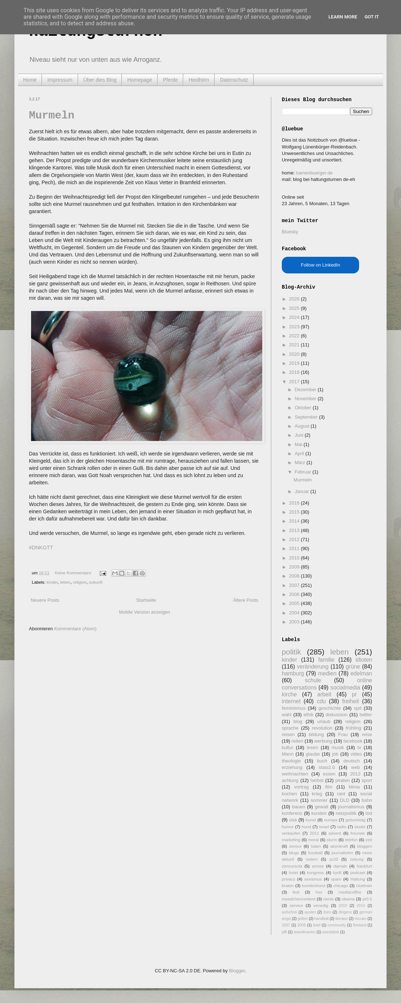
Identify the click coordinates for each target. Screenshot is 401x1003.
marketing (291, 839)
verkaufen (291, 833)
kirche (289, 694)
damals (340, 866)
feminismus (294, 708)
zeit (369, 839)
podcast (357, 872)
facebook (352, 741)
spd (358, 708)
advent (334, 833)
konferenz (292, 813)
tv (359, 747)
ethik (308, 714)
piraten (342, 780)
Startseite (146, 600)
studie (360, 826)
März (301, 462)
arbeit (324, 694)
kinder (52, 582)
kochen (289, 793)
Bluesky (290, 231)
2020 (295, 354)
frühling (353, 728)
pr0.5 (367, 898)
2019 (295, 363)
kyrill (337, 872)
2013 (295, 530)
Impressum (59, 80)
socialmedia (345, 687)
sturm (332, 839)
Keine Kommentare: (74, 572)
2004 (295, 612)
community (337, 925)
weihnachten (295, 774)
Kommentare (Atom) (75, 628)
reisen (288, 734)
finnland (359, 925)
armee (318, 866)
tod (369, 813)
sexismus (313, 879)
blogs (294, 852)
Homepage (139, 80)
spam (336, 879)
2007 (295, 585)
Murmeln (51, 115)
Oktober (304, 407)
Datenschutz (234, 80)
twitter (365, 714)
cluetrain (364, 885)
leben (65, 582)
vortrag (301, 787)
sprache (290, 728)
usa (293, 819)
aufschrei (289, 912)
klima (354, 787)
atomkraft (339, 846)
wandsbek (330, 932)
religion (80, 582)
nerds (328, 898)
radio (341, 826)
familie (326, 660)
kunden (319, 813)
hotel (293, 872)
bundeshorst (313, 885)
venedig (321, 905)
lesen (312, 747)
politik (291, 652)
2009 (295, 567)
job (335, 754)
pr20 (333, 859)
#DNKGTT (41, 547)
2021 (295, 344)
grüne (353, 666)
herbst (316, 780)
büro (327, 912)
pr (354, 694)
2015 (295, 512)
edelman (361, 673)
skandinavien (305, 932)
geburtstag (355, 819)
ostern (312, 859)
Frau (343, 734)
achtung (290, 780)
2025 (295, 308)
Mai (299, 444)
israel (324, 826)
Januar (302, 491)
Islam (316, 846)
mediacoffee (350, 892)
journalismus (351, 806)
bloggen (364, 846)
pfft (284, 932)
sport (367, 780)
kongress (315, 872)
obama (348, 898)
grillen (303, 919)
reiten (297, 741)
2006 (295, 594)
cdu (321, 701)
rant (341, 793)
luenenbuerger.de (314, 173)
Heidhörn (199, 80)
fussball (315, 852)
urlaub (323, 721)
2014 (295, 521)
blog (297, 721)
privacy (288, 879)
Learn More (342, 17)
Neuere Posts (45, 600)
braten (288, 885)
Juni (300, 435)
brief (316, 925)
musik (338, 747)
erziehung (292, 767)
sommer (319, 800)
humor (288, 826)
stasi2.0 (327, 767)
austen (310, 912)
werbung (323, 741)
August (303, 426)
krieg (317, 793)
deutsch (351, 761)
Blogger (237, 970)
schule (313, 680)
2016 (295, 503)
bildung (316, 734)
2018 (295, 372)
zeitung (357, 859)
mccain (360, 919)
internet (291, 701)
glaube (313, 754)
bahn (367, 800)
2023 (295, 326)
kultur (287, 747)
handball (321, 919)
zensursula (292, 866)
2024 (295, 317)
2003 (295, 621)
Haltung (357, 879)
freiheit (350, 701)
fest (296, 892)
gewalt (321, 806)
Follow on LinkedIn (320, 265)
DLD (344, 800)
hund (306, 826)
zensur (295, 846)
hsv (319, 892)
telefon (351, 839)
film (328, 787)
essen (329, 774)
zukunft (96, 582)
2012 (295, 539)
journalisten (342, 852)
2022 (295, 335)
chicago (340, 885)
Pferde (170, 80)
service (296, 905)
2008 (295, 576)
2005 (295, 603)
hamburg (293, 673)
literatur (341, 919)
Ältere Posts (245, 600)
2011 (295, 548)
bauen (298, 806)
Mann (288, 754)
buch (322, 761)
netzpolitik (346, 813)
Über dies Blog (100, 80)
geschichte (330, 708)
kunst (311, 819)
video (356, 754)
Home (29, 80)
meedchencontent (298, 898)
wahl (287, 714)
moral (313, 839)
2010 (295, 558)
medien (327, 673)
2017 (295, 381)
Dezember (306, 389)
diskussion (336, 714)
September (307, 417)
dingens (345, 912)
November (306, 398)
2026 (295, 299)
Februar (303, 472)
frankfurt (364, 866)
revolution (322, 728)
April (300, 453)
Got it (372, 17)
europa (330, 819)
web (355, 767)
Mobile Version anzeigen (144, 612)
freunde (357, 833)
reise (367, 734)
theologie (291, 761)
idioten (363, 660)
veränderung (313, 666)
